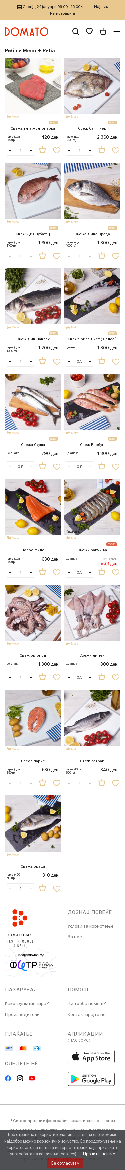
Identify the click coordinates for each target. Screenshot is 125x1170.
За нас (75, 936)
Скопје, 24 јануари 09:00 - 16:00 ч (50, 6)
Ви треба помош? (87, 1003)
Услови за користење (91, 926)
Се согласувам (65, 1163)
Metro (15, 116)
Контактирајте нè (87, 1014)
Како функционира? (27, 1003)
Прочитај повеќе (99, 1153)
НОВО (53, 122)
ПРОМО (112, 544)
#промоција (73, 531)
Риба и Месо (20, 50)
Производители (22, 1014)
